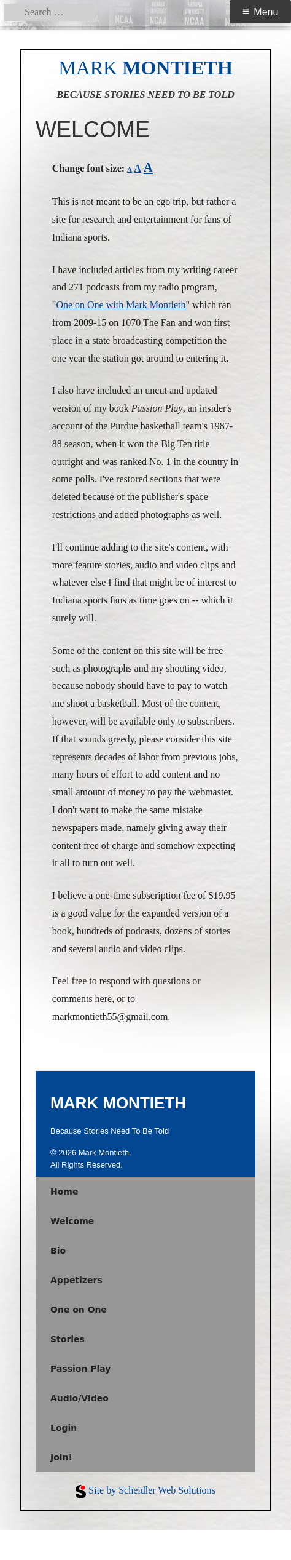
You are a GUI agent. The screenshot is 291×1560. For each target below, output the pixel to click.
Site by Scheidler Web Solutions (151, 1490)
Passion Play (80, 1369)
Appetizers (76, 1280)
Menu (266, 12)
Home (64, 1191)
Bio (58, 1251)
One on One (78, 1310)
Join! (61, 1457)
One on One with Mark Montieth (120, 305)
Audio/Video (79, 1398)
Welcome (72, 1221)
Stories (67, 1339)
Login (63, 1428)
